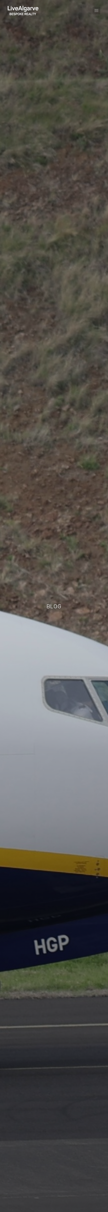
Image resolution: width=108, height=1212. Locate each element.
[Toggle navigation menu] (96, 11)
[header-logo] (23, 10)
